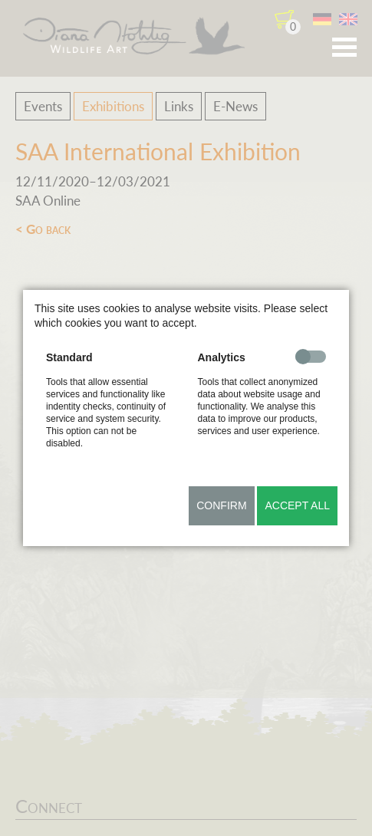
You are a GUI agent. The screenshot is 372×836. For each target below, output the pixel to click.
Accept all (297, 505)
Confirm (221, 505)
